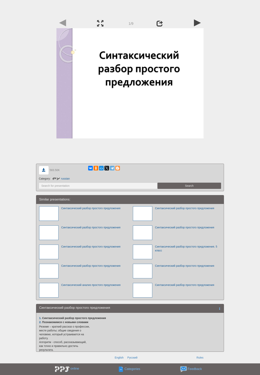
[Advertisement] (130, 8)
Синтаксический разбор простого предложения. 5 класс (186, 248)
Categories (132, 369)
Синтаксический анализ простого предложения (91, 284)
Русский (132, 357)
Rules (199, 357)
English (119, 357)
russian (61, 178)
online (74, 368)
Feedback (195, 369)
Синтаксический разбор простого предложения (91, 208)
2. (40, 322)
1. (40, 318)
